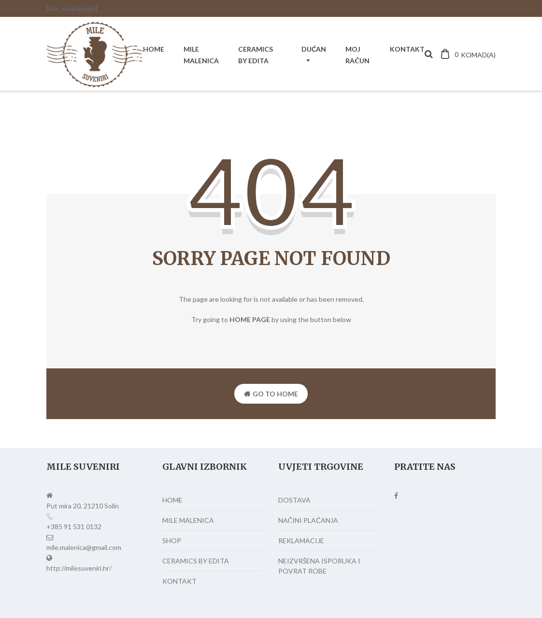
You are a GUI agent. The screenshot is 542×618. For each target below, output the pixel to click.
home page (249, 319)
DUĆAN (313, 49)
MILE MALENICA (201, 55)
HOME (153, 49)
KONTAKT (407, 49)
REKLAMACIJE (301, 540)
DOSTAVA (294, 500)
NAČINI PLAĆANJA (308, 520)
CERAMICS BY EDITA (255, 55)
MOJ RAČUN (357, 55)
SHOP (171, 540)
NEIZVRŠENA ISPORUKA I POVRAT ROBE (319, 566)
